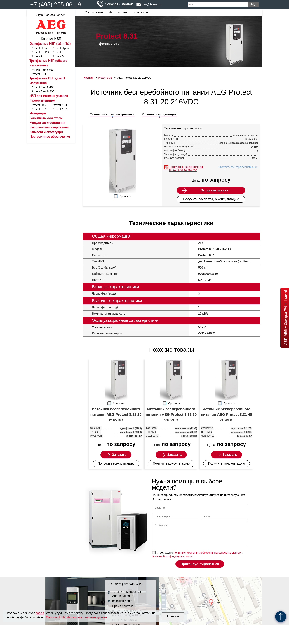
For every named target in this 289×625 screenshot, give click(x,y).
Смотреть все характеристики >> (238, 167)
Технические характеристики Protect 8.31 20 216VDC (186, 168)
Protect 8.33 (38, 109)
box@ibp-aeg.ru (152, 4)
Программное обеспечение (49, 136)
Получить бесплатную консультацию (211, 199)
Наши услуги (118, 12)
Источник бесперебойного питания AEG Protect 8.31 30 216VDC (171, 414)
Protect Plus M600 (42, 91)
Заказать (119, 454)
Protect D (58, 56)
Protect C (57, 52)
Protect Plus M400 (42, 87)
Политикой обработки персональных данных (76, 617)
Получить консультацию (116, 463)
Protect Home (39, 48)
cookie (40, 613)
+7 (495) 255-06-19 (55, 4)
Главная (88, 77)
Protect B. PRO (40, 52)
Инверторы (37, 113)
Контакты (141, 12)
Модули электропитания (47, 123)
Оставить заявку (214, 190)
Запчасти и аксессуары (46, 132)
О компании (94, 12)
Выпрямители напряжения (49, 127)
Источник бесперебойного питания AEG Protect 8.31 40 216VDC (226, 414)
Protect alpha (60, 48)
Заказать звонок (119, 4)
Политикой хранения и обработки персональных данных (207, 552)
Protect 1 (36, 56)
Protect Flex (38, 105)
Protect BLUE (39, 74)
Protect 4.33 (59, 109)
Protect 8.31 (59, 105)
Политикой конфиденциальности (171, 556)
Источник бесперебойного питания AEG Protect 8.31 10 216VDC (116, 414)
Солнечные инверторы (45, 118)
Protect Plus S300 (42, 69)
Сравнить (125, 196)
